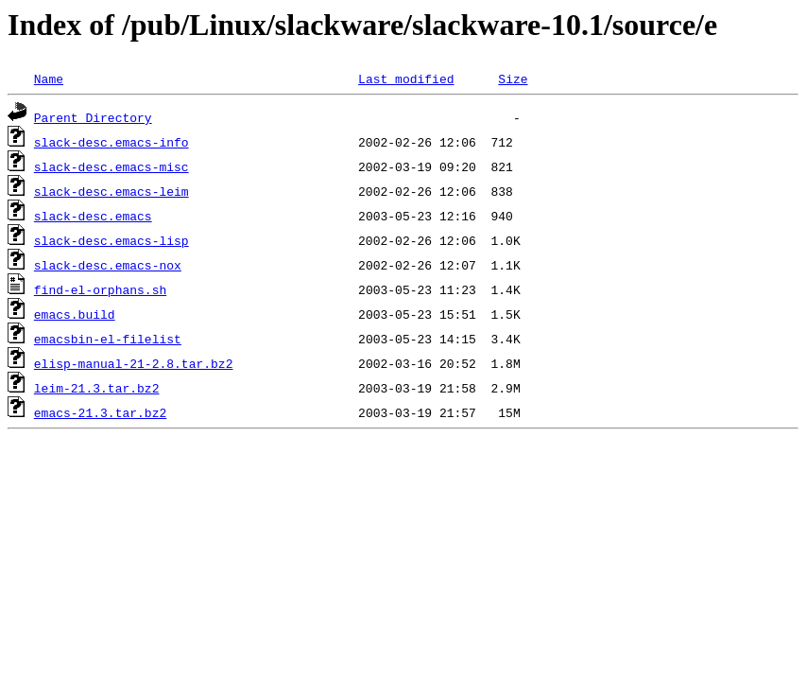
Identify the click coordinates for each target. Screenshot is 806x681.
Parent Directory (93, 117)
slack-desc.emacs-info (111, 141)
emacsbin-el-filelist (107, 338)
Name (48, 78)
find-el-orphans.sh (100, 289)
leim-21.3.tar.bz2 (97, 387)
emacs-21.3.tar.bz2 (100, 412)
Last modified (406, 78)
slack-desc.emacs (93, 215)
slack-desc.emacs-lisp (111, 240)
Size (512, 78)
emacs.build (74, 314)
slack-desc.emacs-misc (111, 166)
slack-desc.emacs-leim (111, 191)
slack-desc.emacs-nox (107, 264)
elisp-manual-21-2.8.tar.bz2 (133, 363)
